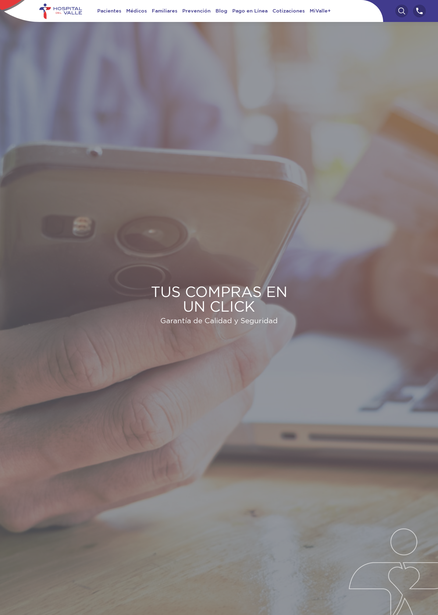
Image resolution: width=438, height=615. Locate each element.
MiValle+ (320, 11)
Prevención (196, 11)
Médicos (136, 11)
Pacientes (109, 11)
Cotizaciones (288, 11)
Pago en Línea (250, 11)
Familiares (164, 11)
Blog (221, 11)
